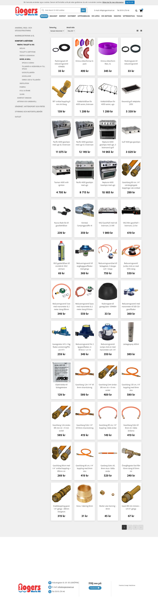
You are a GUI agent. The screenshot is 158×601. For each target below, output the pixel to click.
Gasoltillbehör (28, 72)
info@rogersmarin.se (107, 10)
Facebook (95, 588)
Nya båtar (96, 16)
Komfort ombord (24, 98)
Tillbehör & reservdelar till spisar (33, 67)
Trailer (139, 16)
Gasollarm (26, 76)
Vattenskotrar (129, 16)
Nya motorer (106, 16)
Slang (22, 94)
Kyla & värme (25, 91)
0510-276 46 (124, 10)
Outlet (18, 117)
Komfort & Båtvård (24, 41)
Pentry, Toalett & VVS (25, 45)
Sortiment (72, 16)
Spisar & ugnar (28, 63)
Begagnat (53, 16)
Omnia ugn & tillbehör (31, 80)
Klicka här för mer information (113, 2)
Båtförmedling (84, 16)
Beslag (22, 48)
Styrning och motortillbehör (28, 111)
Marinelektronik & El (24, 35)
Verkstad (117, 16)
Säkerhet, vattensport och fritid (30, 106)
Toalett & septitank (27, 52)
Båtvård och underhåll (26, 101)
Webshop (44, 16)
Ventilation (24, 83)
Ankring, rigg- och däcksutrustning (23, 29)
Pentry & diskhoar (27, 55)
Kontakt (62, 16)
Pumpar (23, 87)
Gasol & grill (25, 59)
